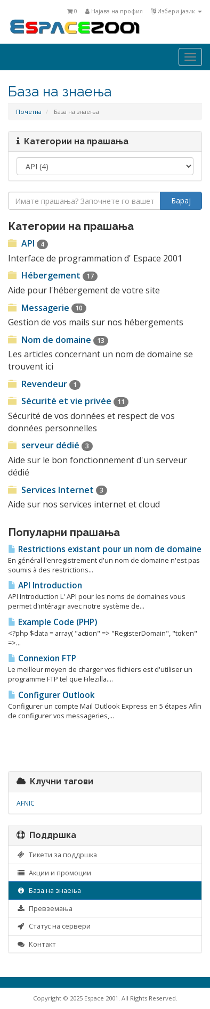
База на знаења (49, 890)
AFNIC (26, 803)
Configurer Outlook (51, 695)
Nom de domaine (58, 340)
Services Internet (57, 490)
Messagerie (47, 308)
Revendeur (44, 384)
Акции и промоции (54, 872)
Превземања (44, 908)
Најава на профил (114, 11)
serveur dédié (50, 445)
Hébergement (53, 275)
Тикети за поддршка (57, 854)
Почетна (29, 112)
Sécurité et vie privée (68, 401)
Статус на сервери (54, 926)
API (28, 243)
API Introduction (45, 585)
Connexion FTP (42, 658)
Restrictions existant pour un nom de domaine (104, 549)
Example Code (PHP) (52, 622)
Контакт (36, 944)
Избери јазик (176, 11)
